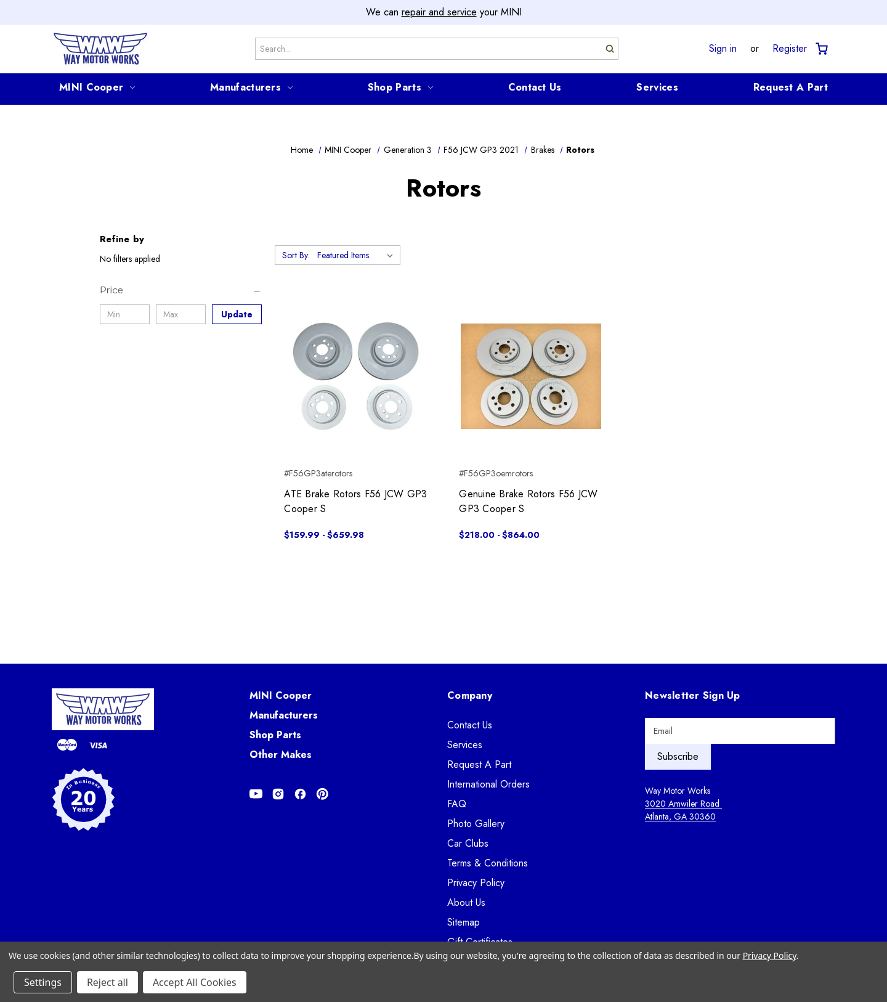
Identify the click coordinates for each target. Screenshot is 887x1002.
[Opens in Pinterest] (322, 794)
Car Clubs (467, 843)
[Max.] (181, 314)
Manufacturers (251, 87)
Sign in (723, 49)
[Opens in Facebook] (300, 794)
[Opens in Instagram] (278, 794)
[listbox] (357, 255)
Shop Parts (400, 87)
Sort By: (296, 255)
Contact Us (535, 87)
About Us (466, 902)
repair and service (439, 12)
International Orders (488, 784)
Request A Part (790, 87)
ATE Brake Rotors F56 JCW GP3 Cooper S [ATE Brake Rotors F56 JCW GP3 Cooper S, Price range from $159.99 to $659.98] (355, 501)
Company (469, 695)
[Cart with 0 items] (821, 49)
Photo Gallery (475, 824)
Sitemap (463, 922)
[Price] (181, 290)
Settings (43, 982)
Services (657, 87)
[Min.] (125, 314)
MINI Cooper (97, 87)
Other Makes (280, 754)
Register (789, 49)
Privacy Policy (475, 883)
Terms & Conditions (487, 863)
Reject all (107, 982)
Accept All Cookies (195, 982)
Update (237, 314)
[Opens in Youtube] (255, 794)
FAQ (456, 804)
